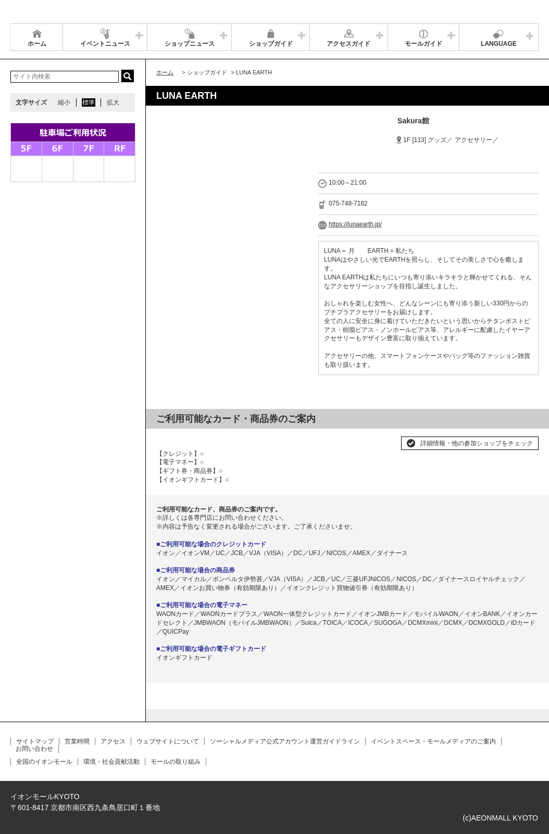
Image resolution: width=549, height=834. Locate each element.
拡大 (113, 102)
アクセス (113, 741)
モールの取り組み (176, 761)
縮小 (64, 102)
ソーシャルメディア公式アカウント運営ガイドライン (285, 741)
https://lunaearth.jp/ (355, 224)
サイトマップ (35, 741)
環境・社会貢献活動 (111, 761)
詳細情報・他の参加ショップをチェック (476, 443)
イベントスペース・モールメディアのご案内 (433, 741)
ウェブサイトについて (167, 741)
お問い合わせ (34, 748)
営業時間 (77, 741)
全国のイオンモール (44, 761)
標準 (88, 102)
